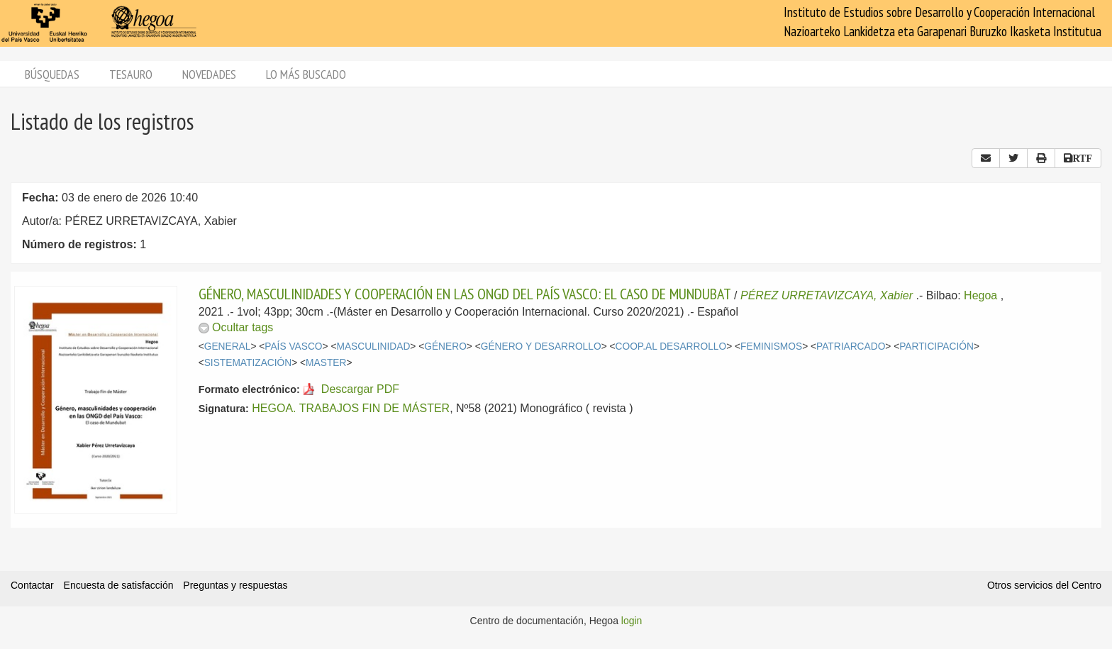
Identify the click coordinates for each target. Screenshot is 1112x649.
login (632, 620)
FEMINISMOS (771, 346)
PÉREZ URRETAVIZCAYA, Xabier (826, 295)
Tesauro (130, 74)
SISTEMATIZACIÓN (248, 362)
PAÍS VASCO (293, 346)
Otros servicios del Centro (1044, 585)
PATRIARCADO (850, 346)
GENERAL (227, 346)
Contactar (32, 585)
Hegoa (980, 295)
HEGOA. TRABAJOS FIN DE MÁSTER (351, 408)
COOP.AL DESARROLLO (671, 346)
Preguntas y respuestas (235, 585)
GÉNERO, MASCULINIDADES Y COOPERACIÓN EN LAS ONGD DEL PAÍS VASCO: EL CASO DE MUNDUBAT (465, 294)
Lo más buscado (306, 74)
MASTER (326, 362)
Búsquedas (52, 74)
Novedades (209, 74)
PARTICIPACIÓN (936, 346)
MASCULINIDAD (373, 346)
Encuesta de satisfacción (119, 585)
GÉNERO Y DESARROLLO (541, 346)
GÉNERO (445, 346)
